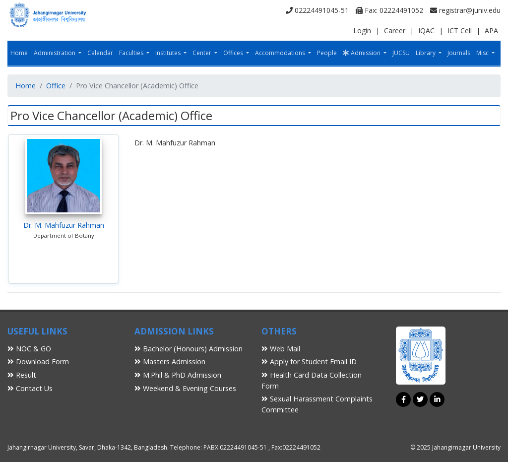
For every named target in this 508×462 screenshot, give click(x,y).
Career (394, 30)
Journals (458, 53)
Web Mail (280, 348)
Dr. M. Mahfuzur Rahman (63, 225)
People (327, 53)
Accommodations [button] (281, 53)
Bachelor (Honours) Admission (188, 348)
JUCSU (401, 53)
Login (362, 30)
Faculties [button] (132, 53)
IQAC (426, 30)
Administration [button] (55, 53)
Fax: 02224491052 (389, 10)
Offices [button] (234, 53)
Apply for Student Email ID (309, 361)
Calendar (100, 53)
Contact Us (30, 388)
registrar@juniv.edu (465, 10)
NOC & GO (29, 348)
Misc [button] (483, 53)
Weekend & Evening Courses (185, 388)
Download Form (38, 361)
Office (55, 85)
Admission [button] (362, 53)
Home (19, 53)
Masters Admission (169, 361)
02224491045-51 (317, 10)
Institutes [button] (168, 53)
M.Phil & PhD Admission (177, 375)
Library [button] (426, 53)
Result (21, 375)
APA (491, 30)
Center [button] (202, 53)
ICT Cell (459, 30)
